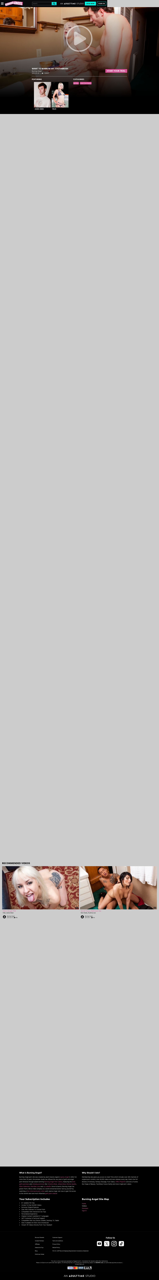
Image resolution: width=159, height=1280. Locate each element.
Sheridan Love (35, 1186)
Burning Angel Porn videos (53, 1182)
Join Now (90, 3)
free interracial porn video (36, 1191)
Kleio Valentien (24, 1186)
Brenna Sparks (71, 1184)
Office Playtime (120, 1182)
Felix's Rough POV (9, 911)
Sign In (101, 3)
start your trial (116, 71)
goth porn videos (51, 1193)
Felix (54, 109)
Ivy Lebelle (47, 1186)
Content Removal (79, 1264)
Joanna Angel (64, 1177)
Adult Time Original (86, 83)
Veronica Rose (52, 1184)
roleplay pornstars (38, 1184)
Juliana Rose (62, 1184)
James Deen (39, 109)
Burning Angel (11, 916)
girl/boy (76, 83)
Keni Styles (84, 913)
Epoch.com (45, 1262)
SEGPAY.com (99, 1262)
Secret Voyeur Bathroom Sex (91, 911)
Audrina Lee (92, 913)
